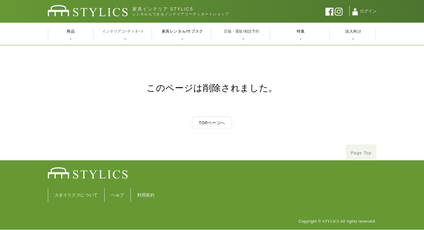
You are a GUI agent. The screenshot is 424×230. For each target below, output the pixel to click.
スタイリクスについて (76, 195)
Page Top (361, 152)
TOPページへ (212, 122)
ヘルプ (117, 195)
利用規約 (146, 195)
